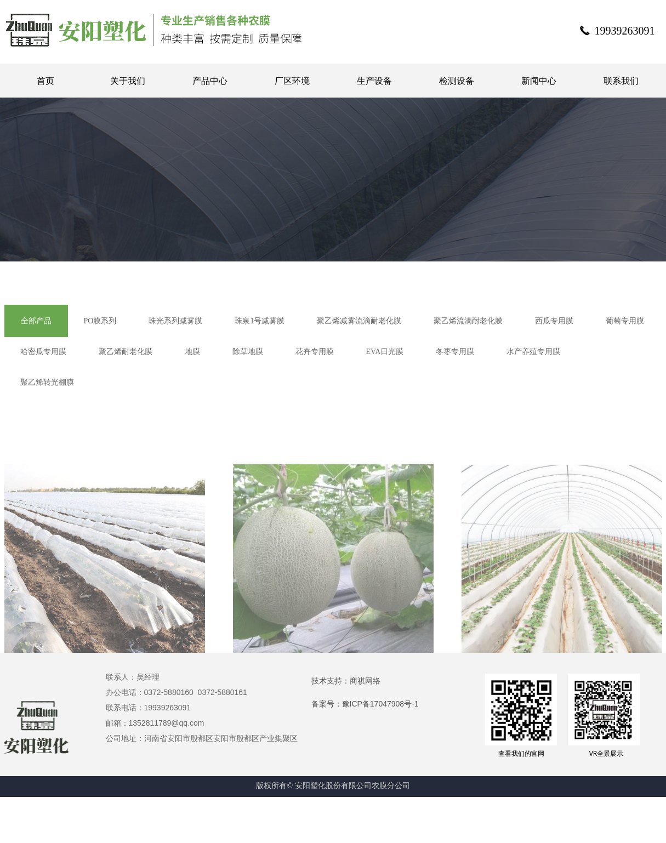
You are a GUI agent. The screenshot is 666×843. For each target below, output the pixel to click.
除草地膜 (247, 352)
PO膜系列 (100, 321)
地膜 (192, 352)
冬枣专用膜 (455, 352)
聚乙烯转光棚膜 (47, 382)
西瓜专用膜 (554, 321)
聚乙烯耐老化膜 (125, 352)
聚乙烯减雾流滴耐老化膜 (359, 321)
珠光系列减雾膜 (175, 321)
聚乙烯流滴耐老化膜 (468, 321)
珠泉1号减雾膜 (259, 321)
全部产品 (36, 321)
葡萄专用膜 (625, 321)
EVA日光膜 (385, 352)
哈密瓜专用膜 (43, 352)
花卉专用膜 (314, 352)
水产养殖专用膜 (533, 352)
